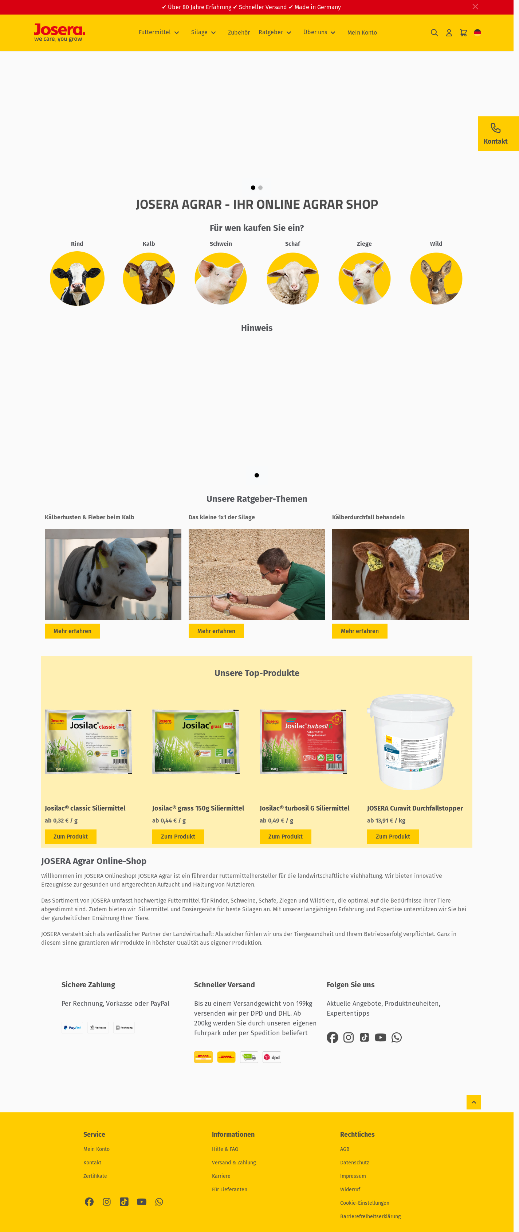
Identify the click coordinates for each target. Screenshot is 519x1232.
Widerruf (350, 1190)
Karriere (221, 1176)
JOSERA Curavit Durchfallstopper (415, 808)
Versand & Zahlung (234, 1163)
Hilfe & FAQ (225, 1149)
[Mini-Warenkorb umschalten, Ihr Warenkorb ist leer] (463, 33)
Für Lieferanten (229, 1190)
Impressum (353, 1176)
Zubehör (239, 32)
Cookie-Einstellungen (364, 1203)
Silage (199, 32)
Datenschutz (354, 1163)
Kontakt (92, 1163)
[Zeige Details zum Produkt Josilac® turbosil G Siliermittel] (285, 836)
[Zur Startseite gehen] (59, 33)
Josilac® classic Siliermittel (85, 808)
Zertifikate (95, 1176)
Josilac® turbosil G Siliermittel (304, 808)
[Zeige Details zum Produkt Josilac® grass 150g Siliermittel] (178, 836)
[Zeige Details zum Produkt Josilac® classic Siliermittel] (71, 836)
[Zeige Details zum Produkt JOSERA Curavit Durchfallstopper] (393, 836)
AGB (345, 1149)
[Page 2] (260, 187)
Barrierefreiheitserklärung (370, 1216)
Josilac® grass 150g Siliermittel (198, 808)
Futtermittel (155, 32)
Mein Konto (362, 32)
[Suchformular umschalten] (434, 33)
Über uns (315, 32)
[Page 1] (253, 187)
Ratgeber (271, 32)
